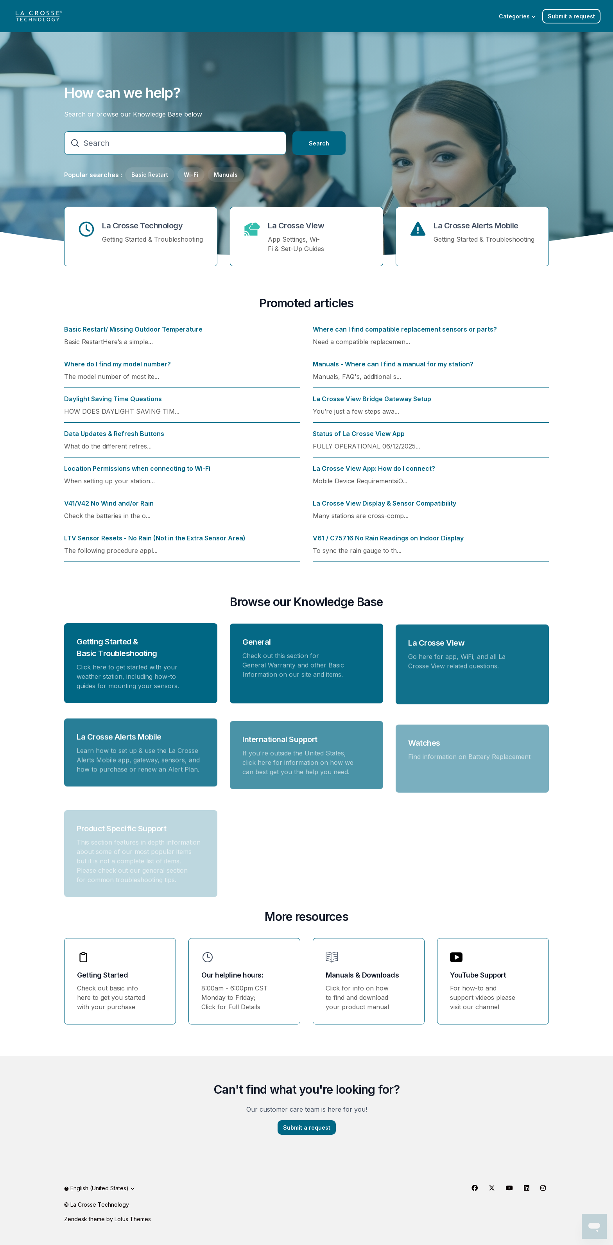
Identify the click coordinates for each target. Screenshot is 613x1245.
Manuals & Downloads (362, 975)
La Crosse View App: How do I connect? (374, 473)
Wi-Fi (191, 174)
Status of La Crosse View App (359, 438)
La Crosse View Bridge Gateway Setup (372, 403)
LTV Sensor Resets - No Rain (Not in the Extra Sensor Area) (155, 543)
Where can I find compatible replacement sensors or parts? (405, 334)
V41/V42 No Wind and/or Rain (109, 508)
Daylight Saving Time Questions (113, 403)
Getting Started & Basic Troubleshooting (117, 652)
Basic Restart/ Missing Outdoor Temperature (133, 334)
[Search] (175, 143)
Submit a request (571, 16)
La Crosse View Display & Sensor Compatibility (384, 508)
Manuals (226, 174)
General (256, 650)
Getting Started (102, 975)
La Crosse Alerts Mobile (476, 225)
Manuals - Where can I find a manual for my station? (393, 369)
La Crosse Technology (142, 225)
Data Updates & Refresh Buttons (114, 438)
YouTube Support (478, 975)
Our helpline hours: (232, 975)
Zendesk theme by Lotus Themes (107, 1219)
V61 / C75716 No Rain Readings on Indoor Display (388, 543)
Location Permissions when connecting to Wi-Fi (137, 473)
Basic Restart (149, 174)
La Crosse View (296, 225)
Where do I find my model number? (117, 369)
